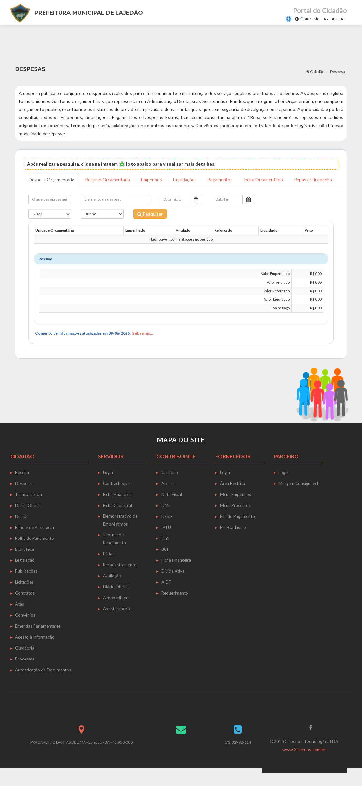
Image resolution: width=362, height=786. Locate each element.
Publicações (26, 584)
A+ (334, 18)
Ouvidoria (24, 661)
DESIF (167, 529)
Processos (25, 672)
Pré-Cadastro (233, 540)
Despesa (337, 71)
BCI (164, 562)
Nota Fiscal (171, 507)
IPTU (166, 540)
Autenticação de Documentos (43, 683)
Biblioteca (24, 562)
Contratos (25, 606)
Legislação (25, 573)
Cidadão (315, 71)
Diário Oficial (27, 518)
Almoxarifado (116, 610)
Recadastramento (119, 577)
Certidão (169, 485)
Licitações (24, 595)
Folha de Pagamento (34, 551)
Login (108, 485)
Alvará (167, 496)
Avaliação (112, 588)
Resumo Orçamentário (109, 179)
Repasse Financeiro (48, 193)
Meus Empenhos (235, 507)
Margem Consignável (298, 496)
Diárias (21, 529)
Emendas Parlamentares (38, 639)
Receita (22, 485)
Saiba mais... (142, 346)
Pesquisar (150, 227)
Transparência (28, 507)
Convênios (25, 628)
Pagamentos (222, 179)
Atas (19, 617)
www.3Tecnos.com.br (304, 762)
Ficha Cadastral (117, 518)
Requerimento (174, 606)
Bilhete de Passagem (34, 540)
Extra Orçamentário (266, 179)
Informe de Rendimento (114, 552)
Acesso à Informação (35, 650)
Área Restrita (232, 496)
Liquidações (187, 179)
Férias (108, 566)
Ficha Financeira (118, 507)
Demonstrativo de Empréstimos (120, 533)
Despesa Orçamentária (52, 179)
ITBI (165, 551)
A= (325, 18)
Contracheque (116, 496)
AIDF (166, 595)
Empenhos (153, 179)
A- (342, 18)
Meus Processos (235, 518)
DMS (166, 518)
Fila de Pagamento (237, 529)
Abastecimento (117, 621)
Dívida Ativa (173, 584)
